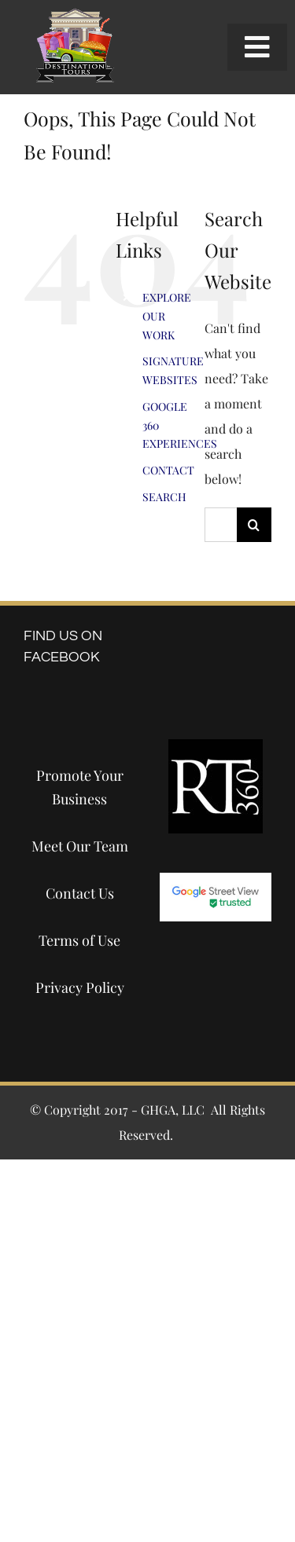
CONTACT (168, 470)
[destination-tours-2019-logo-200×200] (74, 13)
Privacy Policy (79, 987)
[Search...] (221, 524)
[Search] (254, 524)
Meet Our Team (79, 846)
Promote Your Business (80, 787)
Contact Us (80, 893)
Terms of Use (79, 940)
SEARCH (164, 496)
